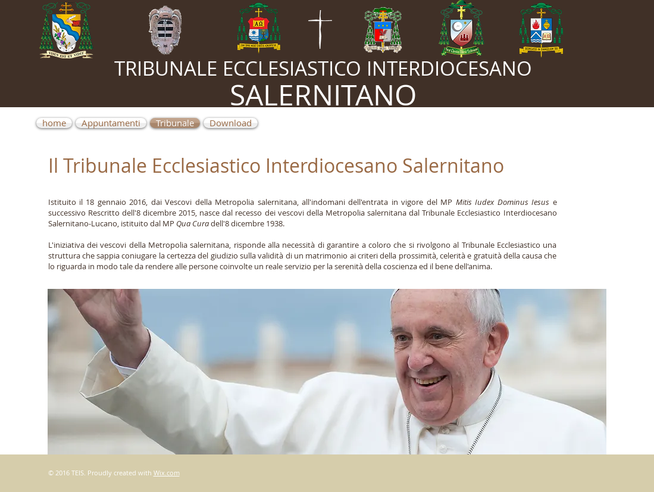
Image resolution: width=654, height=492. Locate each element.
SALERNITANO (323, 95)
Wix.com (167, 472)
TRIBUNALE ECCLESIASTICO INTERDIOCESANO (323, 68)
